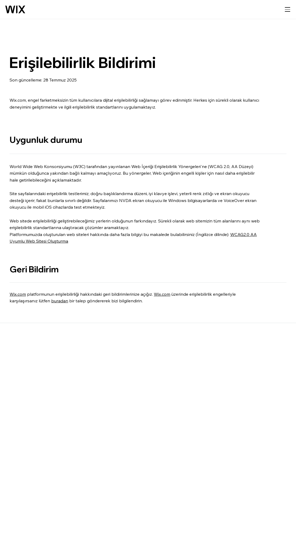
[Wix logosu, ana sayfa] (15, 10)
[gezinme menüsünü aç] (287, 9)
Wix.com (18, 294)
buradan (59, 300)
